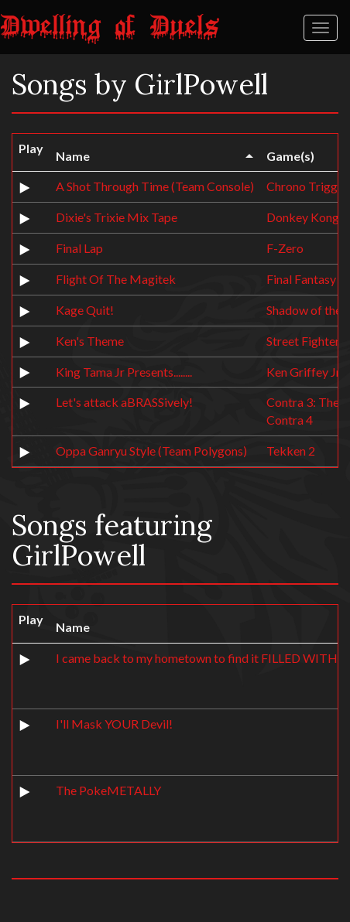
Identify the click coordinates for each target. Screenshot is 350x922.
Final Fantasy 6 (305, 278)
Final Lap (79, 248)
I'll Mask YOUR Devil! (114, 723)
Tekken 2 (290, 450)
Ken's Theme (90, 340)
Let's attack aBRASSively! (124, 401)
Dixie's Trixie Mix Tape (116, 217)
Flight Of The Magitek (116, 278)
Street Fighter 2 (307, 340)
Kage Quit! (85, 309)
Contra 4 (289, 419)
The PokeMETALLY (108, 790)
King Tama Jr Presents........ (124, 371)
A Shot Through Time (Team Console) (155, 186)
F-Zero (285, 248)
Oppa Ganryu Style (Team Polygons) (151, 450)
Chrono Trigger (307, 186)
